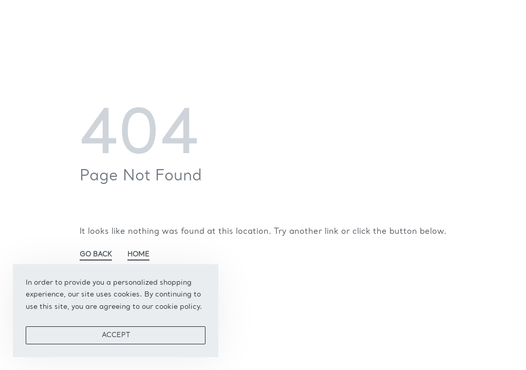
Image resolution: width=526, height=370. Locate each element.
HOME (138, 254)
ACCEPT (116, 335)
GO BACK (96, 254)
